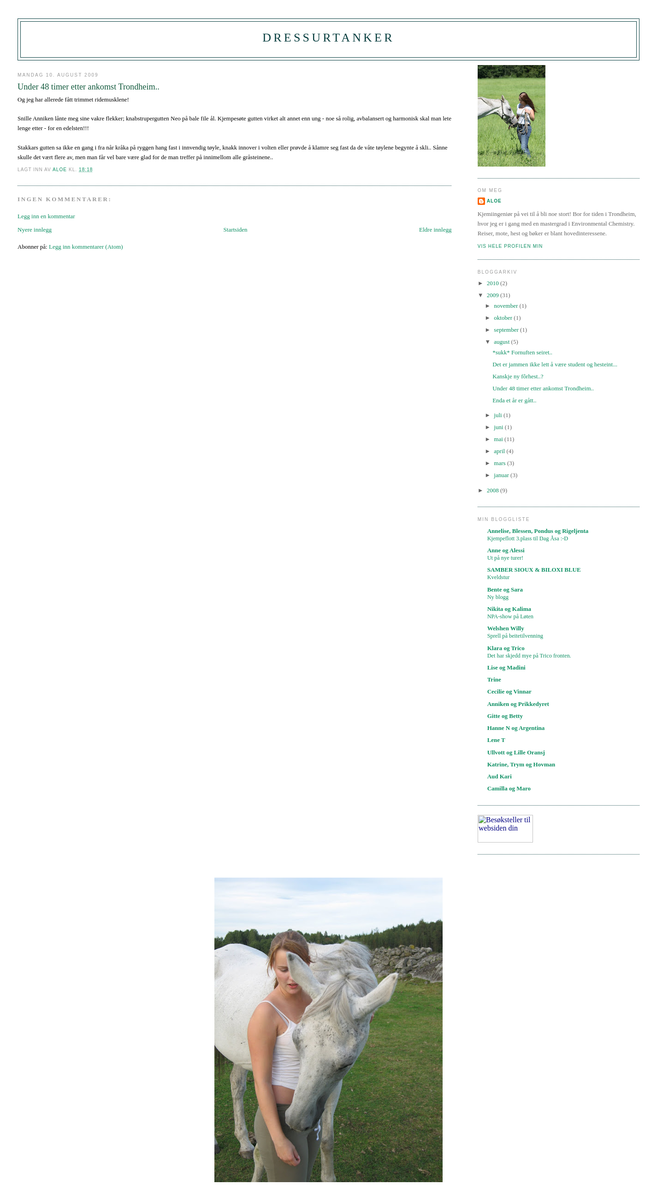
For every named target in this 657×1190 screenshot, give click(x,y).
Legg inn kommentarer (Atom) (86, 246)
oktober (504, 317)
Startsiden (236, 229)
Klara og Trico (506, 648)
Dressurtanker (328, 37)
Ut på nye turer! (505, 558)
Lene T (496, 739)
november (506, 305)
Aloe (494, 200)
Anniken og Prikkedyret (518, 703)
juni (499, 427)
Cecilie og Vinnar (509, 691)
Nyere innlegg (35, 229)
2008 (493, 490)
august (502, 341)
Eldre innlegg (435, 229)
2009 (493, 295)
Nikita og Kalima (509, 608)
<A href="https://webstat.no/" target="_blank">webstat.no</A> (505, 829)
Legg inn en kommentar (46, 216)
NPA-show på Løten (510, 616)
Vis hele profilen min (510, 246)
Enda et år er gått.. (514, 400)
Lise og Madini (506, 667)
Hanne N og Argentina (516, 727)
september (507, 329)
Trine (494, 679)
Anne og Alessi (506, 550)
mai (499, 439)
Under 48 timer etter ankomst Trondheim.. (543, 388)
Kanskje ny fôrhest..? (517, 376)
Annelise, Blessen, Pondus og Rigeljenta (538, 530)
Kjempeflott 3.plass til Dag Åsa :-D (527, 538)
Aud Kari (499, 776)
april (500, 451)
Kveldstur (498, 577)
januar (502, 475)
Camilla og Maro (509, 788)
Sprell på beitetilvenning (515, 636)
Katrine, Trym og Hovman (521, 764)
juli (498, 415)
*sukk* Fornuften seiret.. (522, 352)
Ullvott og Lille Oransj (516, 752)
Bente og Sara (505, 589)
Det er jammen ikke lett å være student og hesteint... (554, 364)
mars (500, 463)
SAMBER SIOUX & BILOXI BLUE (534, 569)
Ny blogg (498, 597)
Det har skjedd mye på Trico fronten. (529, 655)
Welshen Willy (505, 628)
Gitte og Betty (505, 715)
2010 (493, 283)
